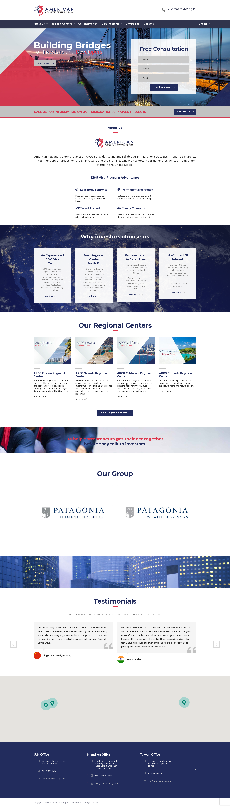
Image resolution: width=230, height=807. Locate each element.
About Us (39, 23)
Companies (132, 23)
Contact (149, 23)
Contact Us (185, 111)
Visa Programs (110, 23)
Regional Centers (61, 23)
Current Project (87, 23)
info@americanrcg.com (53, 779)
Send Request (164, 87)
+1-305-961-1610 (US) (182, 9)
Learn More (45, 63)
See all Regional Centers (116, 412)
